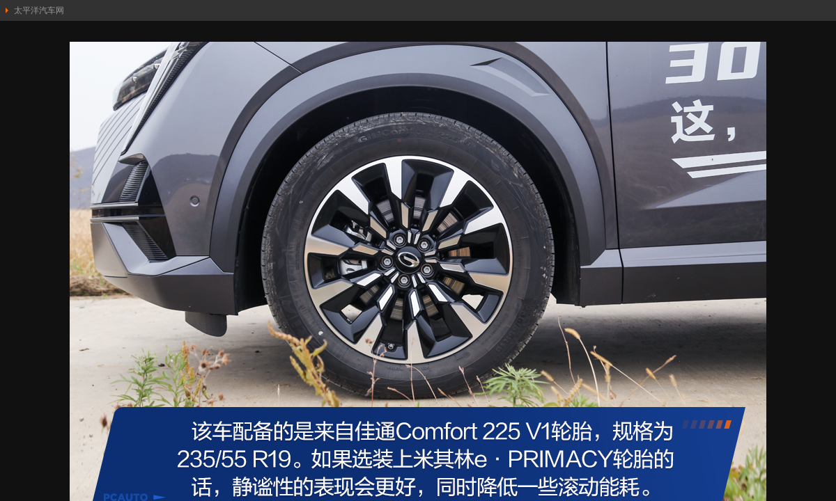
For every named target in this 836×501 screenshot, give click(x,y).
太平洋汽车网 (39, 10)
